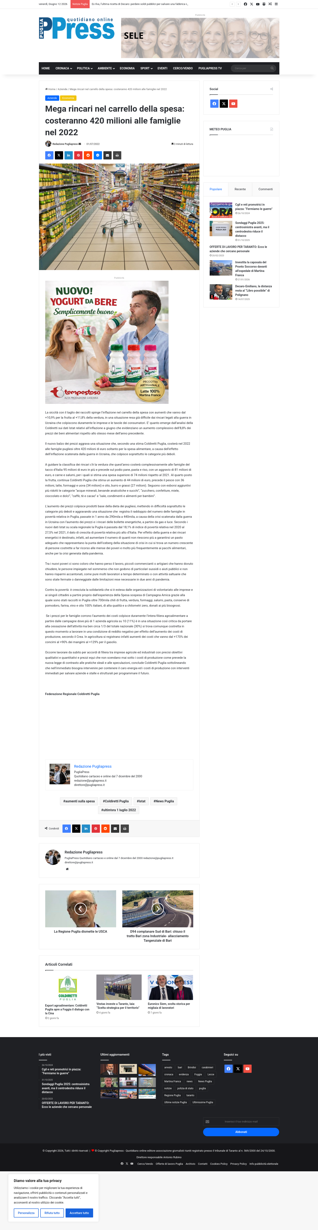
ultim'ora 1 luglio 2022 (119, 810)
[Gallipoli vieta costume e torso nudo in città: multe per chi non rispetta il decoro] (128, 1094)
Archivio (190, 1163)
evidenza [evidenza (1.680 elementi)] (184, 1074)
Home (46, 68)
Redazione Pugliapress (65, 144)
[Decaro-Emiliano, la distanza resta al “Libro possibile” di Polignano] (221, 292)
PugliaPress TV (210, 68)
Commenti (266, 189)
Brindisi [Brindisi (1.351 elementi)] (192, 1067)
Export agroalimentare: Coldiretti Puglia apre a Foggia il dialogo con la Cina (67, 1009)
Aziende (62, 89)
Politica (83, 68)
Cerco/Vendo (183, 68)
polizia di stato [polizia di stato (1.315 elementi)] (185, 1088)
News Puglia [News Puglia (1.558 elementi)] (205, 1081)
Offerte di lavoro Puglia (169, 1163)
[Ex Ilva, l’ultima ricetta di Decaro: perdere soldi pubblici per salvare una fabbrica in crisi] (109, 1069)
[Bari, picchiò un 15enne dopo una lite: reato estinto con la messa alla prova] (128, 1069)
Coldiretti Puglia (117, 801)
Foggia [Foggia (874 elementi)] (198, 1074)
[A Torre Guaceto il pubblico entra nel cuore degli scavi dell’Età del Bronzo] (147, 1082)
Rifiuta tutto (52, 1213)
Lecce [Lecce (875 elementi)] (211, 1074)
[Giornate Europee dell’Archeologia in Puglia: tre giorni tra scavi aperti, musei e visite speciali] (147, 1094)
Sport (145, 68)
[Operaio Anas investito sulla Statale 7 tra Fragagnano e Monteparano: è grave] (147, 1070)
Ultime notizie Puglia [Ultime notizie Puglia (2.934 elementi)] (175, 1102)
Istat (142, 801)
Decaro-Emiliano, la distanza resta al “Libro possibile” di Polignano (253, 291)
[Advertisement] (119, 730)
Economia (127, 68)
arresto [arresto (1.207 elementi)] (168, 1067)
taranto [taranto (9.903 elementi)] (190, 1095)
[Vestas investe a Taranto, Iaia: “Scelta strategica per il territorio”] (119, 987)
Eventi (162, 68)
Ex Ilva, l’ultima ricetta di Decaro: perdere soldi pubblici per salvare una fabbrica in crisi (143, 4)
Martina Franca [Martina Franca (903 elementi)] (172, 1081)
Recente (240, 189)
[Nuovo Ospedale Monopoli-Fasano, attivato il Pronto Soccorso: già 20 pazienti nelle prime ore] (128, 1082)
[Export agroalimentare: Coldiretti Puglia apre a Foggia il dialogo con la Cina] (67, 988)
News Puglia (165, 801)
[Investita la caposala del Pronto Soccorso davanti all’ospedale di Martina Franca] (221, 268)
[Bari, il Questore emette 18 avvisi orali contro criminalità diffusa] (109, 1094)
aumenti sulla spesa (80, 801)
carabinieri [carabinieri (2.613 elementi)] (207, 1067)
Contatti (202, 1163)
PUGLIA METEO (241, 154)
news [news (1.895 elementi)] (189, 1081)
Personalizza (26, 1213)
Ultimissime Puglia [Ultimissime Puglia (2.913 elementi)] (203, 1102)
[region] (53, 1198)
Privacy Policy (238, 1163)
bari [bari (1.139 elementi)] (180, 1067)
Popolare (216, 189)
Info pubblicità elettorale (264, 1163)
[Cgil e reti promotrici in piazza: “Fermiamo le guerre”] (221, 210)
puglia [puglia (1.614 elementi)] (202, 1088)
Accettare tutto (79, 1213)
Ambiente (105, 68)
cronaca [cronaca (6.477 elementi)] (168, 1074)
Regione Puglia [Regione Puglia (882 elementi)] (172, 1095)
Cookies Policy (219, 1163)
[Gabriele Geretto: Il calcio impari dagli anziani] (109, 1082)
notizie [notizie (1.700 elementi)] (168, 1088)
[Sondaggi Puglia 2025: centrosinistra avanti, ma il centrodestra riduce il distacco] (221, 228)
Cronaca (62, 68)
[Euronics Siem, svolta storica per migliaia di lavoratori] (170, 987)
